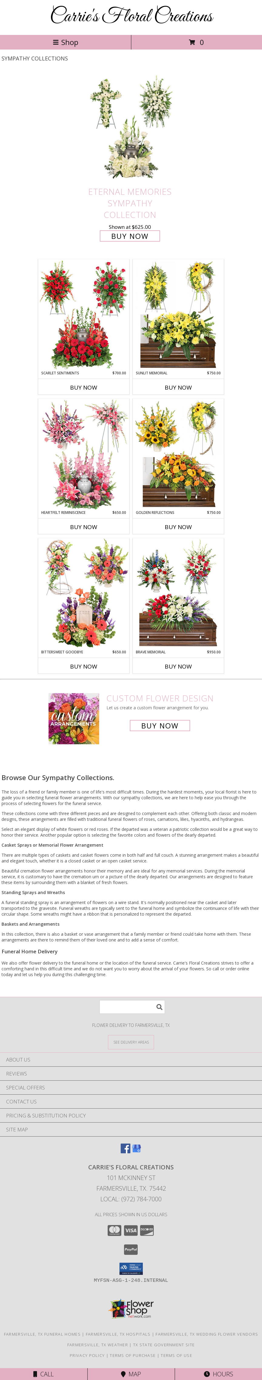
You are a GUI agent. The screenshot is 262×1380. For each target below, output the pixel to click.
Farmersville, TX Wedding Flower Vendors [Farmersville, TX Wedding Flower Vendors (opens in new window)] (207, 1334)
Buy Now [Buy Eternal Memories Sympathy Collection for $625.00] (130, 236)
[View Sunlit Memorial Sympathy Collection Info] (178, 315)
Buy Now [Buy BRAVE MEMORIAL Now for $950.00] (178, 666)
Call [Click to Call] (43, 1374)
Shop (65, 42)
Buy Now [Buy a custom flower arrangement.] (160, 726)
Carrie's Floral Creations (131, 17)
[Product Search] (132, 1007)
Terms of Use (176, 1355)
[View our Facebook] (125, 1151)
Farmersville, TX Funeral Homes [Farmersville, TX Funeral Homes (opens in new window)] (42, 1334)
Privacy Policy (87, 1355)
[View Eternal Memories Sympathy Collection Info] (131, 128)
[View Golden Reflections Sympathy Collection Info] (178, 454)
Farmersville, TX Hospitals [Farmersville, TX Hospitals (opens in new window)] (118, 1334)
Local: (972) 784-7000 (131, 1199)
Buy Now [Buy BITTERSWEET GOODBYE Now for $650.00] (83, 666)
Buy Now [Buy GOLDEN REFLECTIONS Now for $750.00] (178, 527)
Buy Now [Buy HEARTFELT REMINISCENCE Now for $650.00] (83, 527)
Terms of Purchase (133, 1355)
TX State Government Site (164, 1344)
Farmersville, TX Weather (97, 1344)
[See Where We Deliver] (131, 1042)
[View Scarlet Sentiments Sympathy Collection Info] (83, 315)
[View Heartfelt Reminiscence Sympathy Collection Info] (83, 454)
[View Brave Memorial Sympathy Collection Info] (178, 594)
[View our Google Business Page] (136, 1151)
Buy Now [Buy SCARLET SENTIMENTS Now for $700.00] (83, 387)
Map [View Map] (131, 1374)
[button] (131, 1269)
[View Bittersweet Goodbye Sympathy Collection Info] (83, 594)
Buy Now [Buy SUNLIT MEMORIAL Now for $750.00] (178, 387)
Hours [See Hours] (218, 1374)
